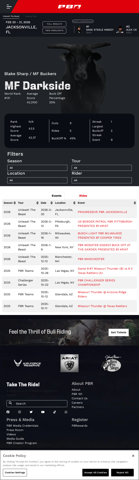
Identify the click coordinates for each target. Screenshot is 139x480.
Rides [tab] (83, 195)
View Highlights (54, 30)
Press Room (15, 430)
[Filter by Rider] (102, 180)
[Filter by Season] (37, 168)
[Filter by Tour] (102, 168)
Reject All (122, 472)
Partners (78, 407)
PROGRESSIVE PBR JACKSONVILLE (102, 212)
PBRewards (79, 425)
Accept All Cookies (95, 472)
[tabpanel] (69, 257)
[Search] (40, 403)
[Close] (133, 456)
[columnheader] (9, 203)
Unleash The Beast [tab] (11, 16)
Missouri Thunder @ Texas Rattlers (102, 306)
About (76, 389)
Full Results (54, 24)
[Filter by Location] (37, 180)
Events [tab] (57, 195)
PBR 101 (77, 394)
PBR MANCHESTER (91, 259)
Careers (77, 402)
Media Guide (15, 438)
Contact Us (79, 398)
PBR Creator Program (22, 443)
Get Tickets (118, 332)
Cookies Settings (15, 472)
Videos (11, 434)
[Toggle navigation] (9, 6)
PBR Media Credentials (22, 425)
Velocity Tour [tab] (31, 16)
